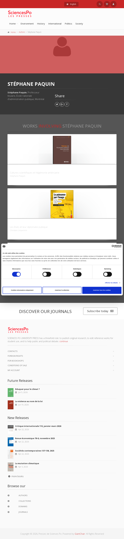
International (54, 23)
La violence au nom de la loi (29, 401)
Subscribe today (100, 311)
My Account (14, 370)
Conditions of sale (17, 365)
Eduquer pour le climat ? (27, 389)
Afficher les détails (111, 283)
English (71, 4)
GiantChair (80, 533)
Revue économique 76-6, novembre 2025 (35, 438)
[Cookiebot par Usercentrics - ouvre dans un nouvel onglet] (108, 246)
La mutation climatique (27, 463)
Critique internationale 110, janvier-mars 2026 (38, 426)
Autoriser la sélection (62, 290)
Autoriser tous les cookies (102, 290)
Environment (27, 23)
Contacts (13, 351)
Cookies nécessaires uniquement (22, 290)
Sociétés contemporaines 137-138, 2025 (34, 450)
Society (79, 23)
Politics (68, 23)
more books (16, 476)
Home (12, 23)
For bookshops (16, 360)
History (41, 23)
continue (63, 341)
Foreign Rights (15, 356)
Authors (22, 32)
